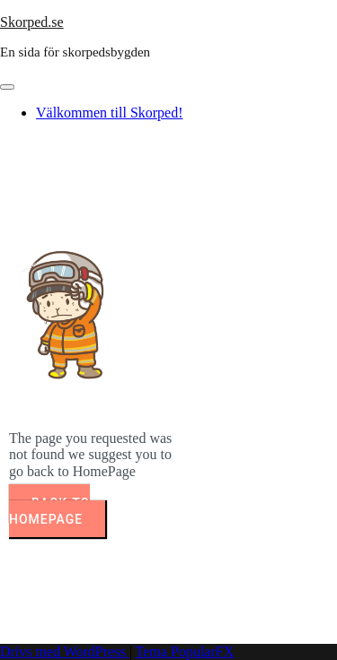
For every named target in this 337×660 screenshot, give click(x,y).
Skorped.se (32, 22)
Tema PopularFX (185, 651)
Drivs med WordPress (64, 651)
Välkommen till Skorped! (109, 112)
